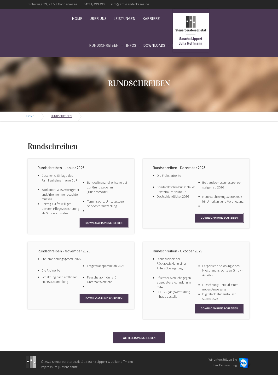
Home (77, 18)
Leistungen (124, 18)
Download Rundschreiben (104, 223)
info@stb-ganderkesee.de (130, 4)
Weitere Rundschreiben (139, 338)
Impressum (49, 367)
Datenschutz (68, 367)
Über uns (97, 18)
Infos (131, 45)
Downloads (154, 45)
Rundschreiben (104, 45)
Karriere (151, 18)
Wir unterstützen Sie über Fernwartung (222, 362)
